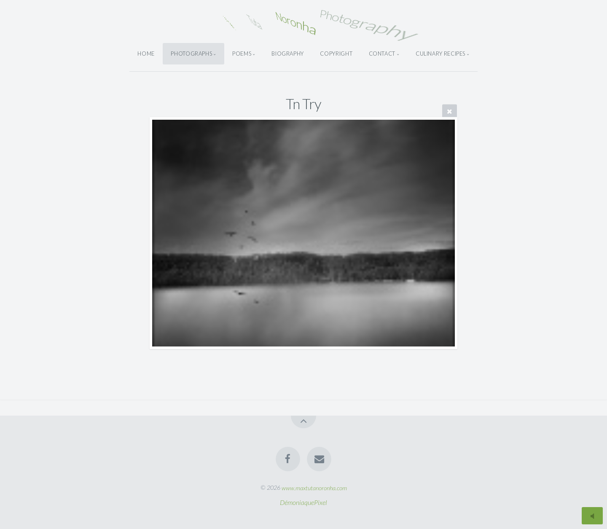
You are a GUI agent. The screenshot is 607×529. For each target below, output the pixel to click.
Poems (241, 53)
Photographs (191, 53)
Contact (382, 53)
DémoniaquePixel (303, 502)
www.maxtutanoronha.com (314, 487)
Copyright (336, 53)
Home (146, 53)
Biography (287, 53)
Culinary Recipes (440, 53)
